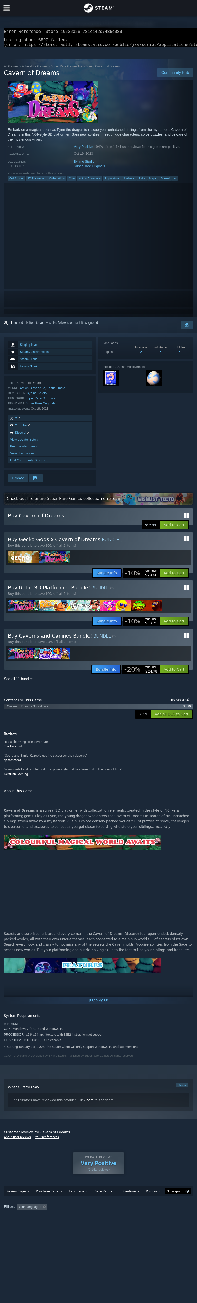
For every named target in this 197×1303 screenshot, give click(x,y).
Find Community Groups (27, 463)
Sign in (9, 326)
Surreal (165, 181)
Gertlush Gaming (16, 777)
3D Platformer (36, 181)
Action (24, 391)
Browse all (180, 702)
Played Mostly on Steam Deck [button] (158, 1217)
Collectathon (57, 181)
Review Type (16, 1201)
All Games (11, 69)
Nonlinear (129, 181)
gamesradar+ (13, 763)
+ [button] (174, 181)
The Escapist (13, 749)
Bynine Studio (84, 164)
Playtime (129, 1201)
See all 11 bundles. (19, 682)
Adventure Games (34, 69)
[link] (141, 576)
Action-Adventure (89, 181)
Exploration (112, 181)
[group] (98, 1220)
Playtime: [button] (121, 1217)
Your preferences (47, 1140)
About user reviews (17, 1140)
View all (182, 1088)
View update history (24, 442)
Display (151, 1201)
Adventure (38, 391)
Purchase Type (47, 1201)
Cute (72, 181)
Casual (51, 391)
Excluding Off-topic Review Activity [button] (81, 1217)
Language (76, 1201)
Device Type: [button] (84, 1224)
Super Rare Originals (89, 169)
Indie (142, 181)
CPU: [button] (44, 1224)
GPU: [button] (61, 1224)
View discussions (22, 456)
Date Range (103, 1201)
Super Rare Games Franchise (71, 69)
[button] (174, 528)
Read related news (23, 449)
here (90, 1103)
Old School (16, 181)
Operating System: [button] (18, 1224)
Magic (153, 181)
